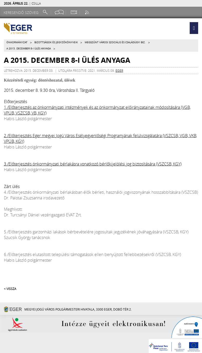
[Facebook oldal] (59, 12)
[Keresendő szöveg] (22, 12)
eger (119, 70)
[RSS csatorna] (87, 12)
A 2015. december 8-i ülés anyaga (28, 48)
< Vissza (10, 289)
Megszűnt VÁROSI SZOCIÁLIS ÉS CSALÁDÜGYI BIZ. (115, 42)
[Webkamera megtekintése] (74, 12)
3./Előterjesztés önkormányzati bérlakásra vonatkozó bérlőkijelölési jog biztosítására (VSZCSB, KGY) (92, 164)
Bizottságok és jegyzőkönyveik (56, 42)
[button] (194, 28)
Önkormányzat (16, 42)
